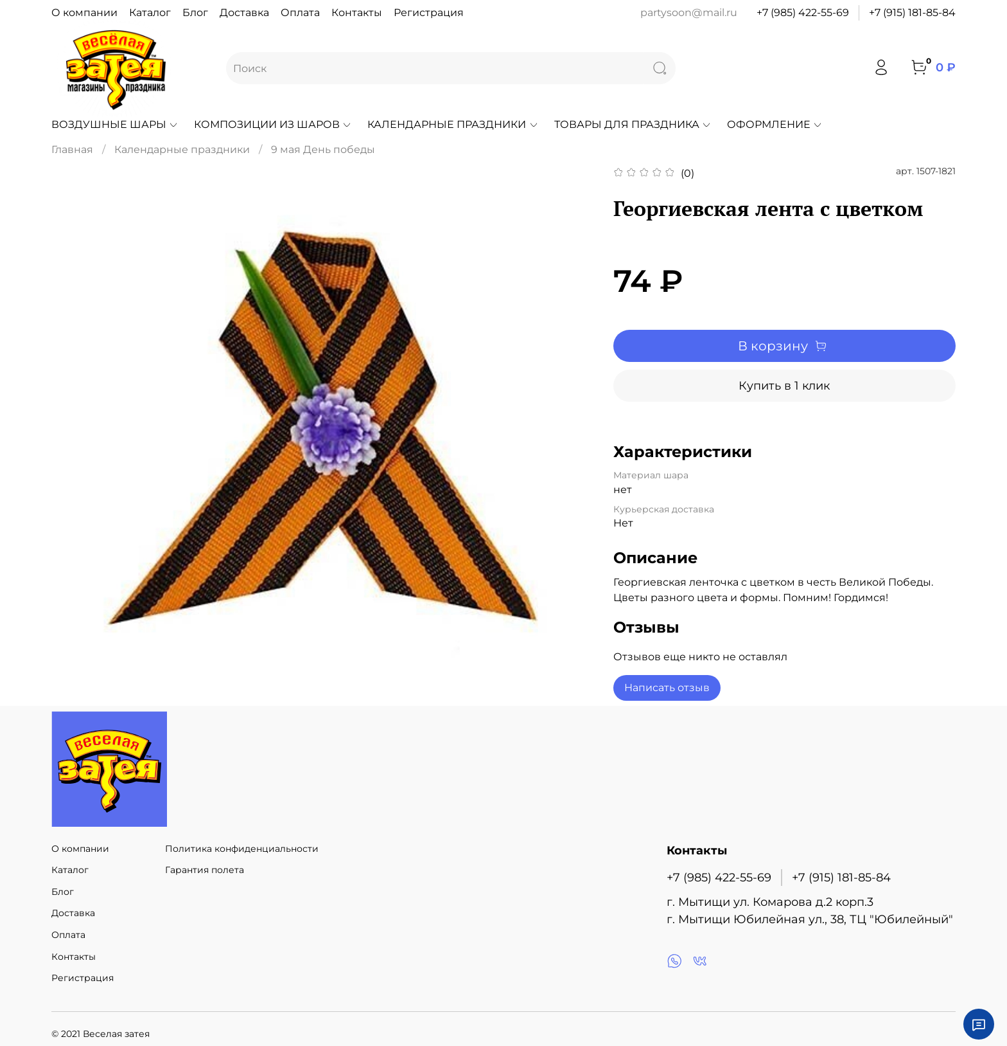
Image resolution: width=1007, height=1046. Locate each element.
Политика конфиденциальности (242, 848)
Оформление (775, 124)
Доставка (244, 12)
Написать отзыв (667, 687)
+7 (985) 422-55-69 (803, 12)
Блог (195, 12)
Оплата (300, 12)
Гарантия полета (204, 870)
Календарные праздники (452, 124)
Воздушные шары (115, 124)
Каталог (150, 12)
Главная (72, 149)
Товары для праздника (633, 124)
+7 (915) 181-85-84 (912, 12)
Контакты (356, 12)
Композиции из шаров (273, 124)
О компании (84, 12)
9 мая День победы (323, 149)
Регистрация (429, 12)
